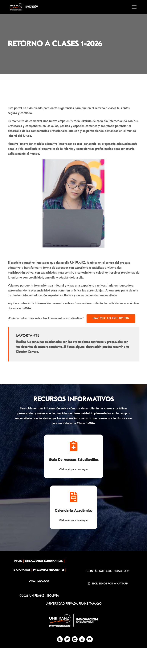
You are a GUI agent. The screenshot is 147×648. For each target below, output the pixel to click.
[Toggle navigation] (134, 7)
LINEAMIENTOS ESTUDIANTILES (44, 561)
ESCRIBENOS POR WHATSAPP (108, 583)
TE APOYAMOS (21, 570)
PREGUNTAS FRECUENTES (48, 570)
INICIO (18, 561)
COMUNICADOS (39, 581)
